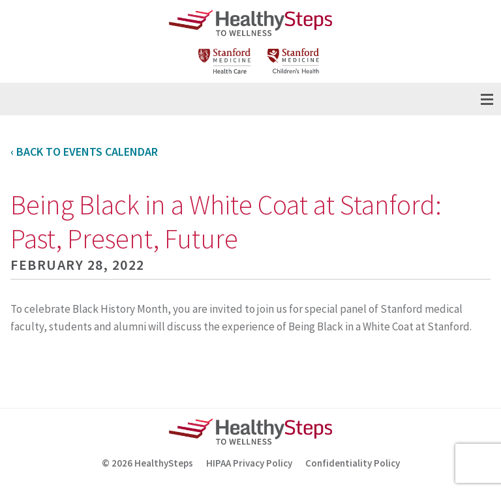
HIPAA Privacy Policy (249, 463)
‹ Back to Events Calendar (84, 151)
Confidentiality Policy (352, 463)
